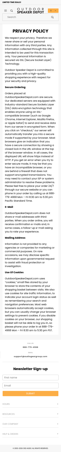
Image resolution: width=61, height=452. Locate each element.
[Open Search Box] (12, 10)
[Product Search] (25, 17)
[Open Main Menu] (5, 10)
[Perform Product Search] (52, 17)
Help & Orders (10, 433)
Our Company (10, 423)
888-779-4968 (30, 347)
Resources (8, 414)
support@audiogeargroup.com (30, 356)
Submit (30, 393)
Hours (6, 404)
